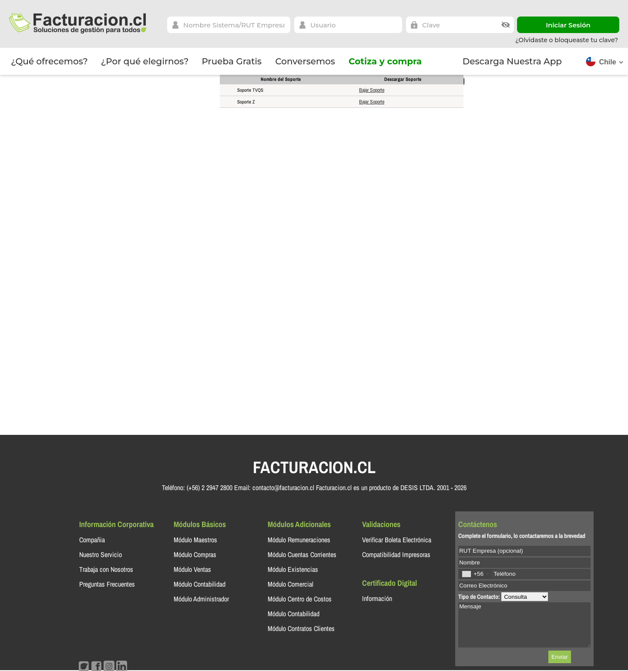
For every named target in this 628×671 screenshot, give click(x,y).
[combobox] (475, 573)
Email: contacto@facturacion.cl (274, 487)
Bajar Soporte (371, 90)
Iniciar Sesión (568, 25)
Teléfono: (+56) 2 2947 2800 (197, 487)
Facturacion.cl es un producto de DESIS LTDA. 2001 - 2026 (391, 487)
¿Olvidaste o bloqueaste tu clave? (566, 40)
